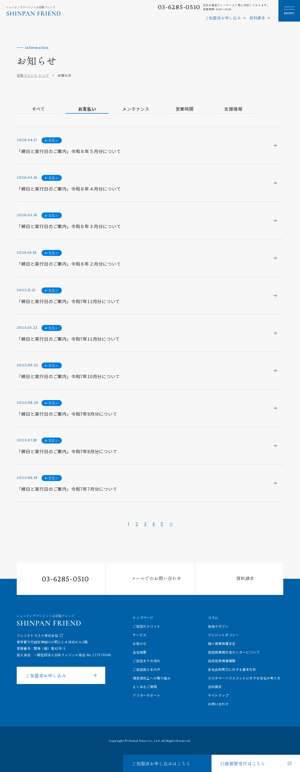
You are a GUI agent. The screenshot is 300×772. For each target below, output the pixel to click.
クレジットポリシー (223, 634)
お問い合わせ (218, 704)
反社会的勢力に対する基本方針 (232, 669)
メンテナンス (127, 109)
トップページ (143, 617)
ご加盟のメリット (146, 626)
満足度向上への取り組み (152, 678)
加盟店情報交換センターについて (234, 652)
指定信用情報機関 (222, 660)
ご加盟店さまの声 (146, 669)
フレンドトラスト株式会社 (37, 635)
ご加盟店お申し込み (223, 18)
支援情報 (218, 109)
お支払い (82, 109)
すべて (36, 109)
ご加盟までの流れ (146, 660)
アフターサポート (146, 695)
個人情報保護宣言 (222, 643)
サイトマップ (218, 695)
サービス (139, 634)
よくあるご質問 (145, 686)
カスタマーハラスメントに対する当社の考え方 (244, 678)
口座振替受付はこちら (242, 763)
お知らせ (139, 643)
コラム (213, 617)
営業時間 (173, 109)
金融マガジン (218, 626)
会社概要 (139, 652)
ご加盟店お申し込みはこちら (161, 763)
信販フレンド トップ (33, 75)
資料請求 (257, 18)
